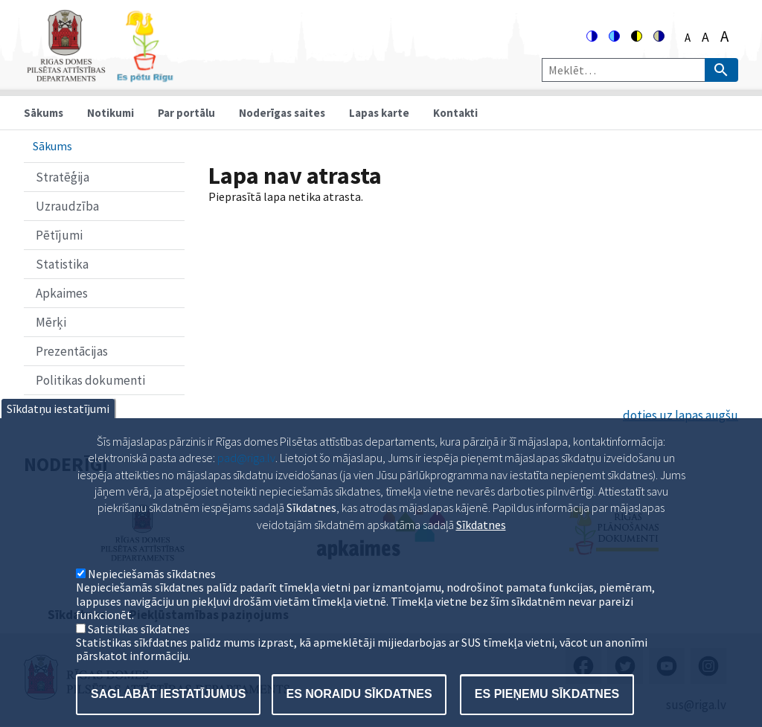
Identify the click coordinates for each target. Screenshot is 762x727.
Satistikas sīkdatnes (139, 653)
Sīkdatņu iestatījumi (58, 433)
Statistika (62, 264)
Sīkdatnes (481, 549)
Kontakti (455, 113)
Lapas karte (379, 113)
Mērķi (51, 322)
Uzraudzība (67, 206)
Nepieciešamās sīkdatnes (152, 598)
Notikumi (110, 113)
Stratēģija (62, 177)
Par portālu (186, 113)
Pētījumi (59, 235)
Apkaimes (62, 293)
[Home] (100, 76)
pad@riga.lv (246, 482)
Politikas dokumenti (90, 380)
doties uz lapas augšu (680, 415)
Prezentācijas (72, 351)
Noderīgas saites (282, 113)
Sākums (43, 113)
